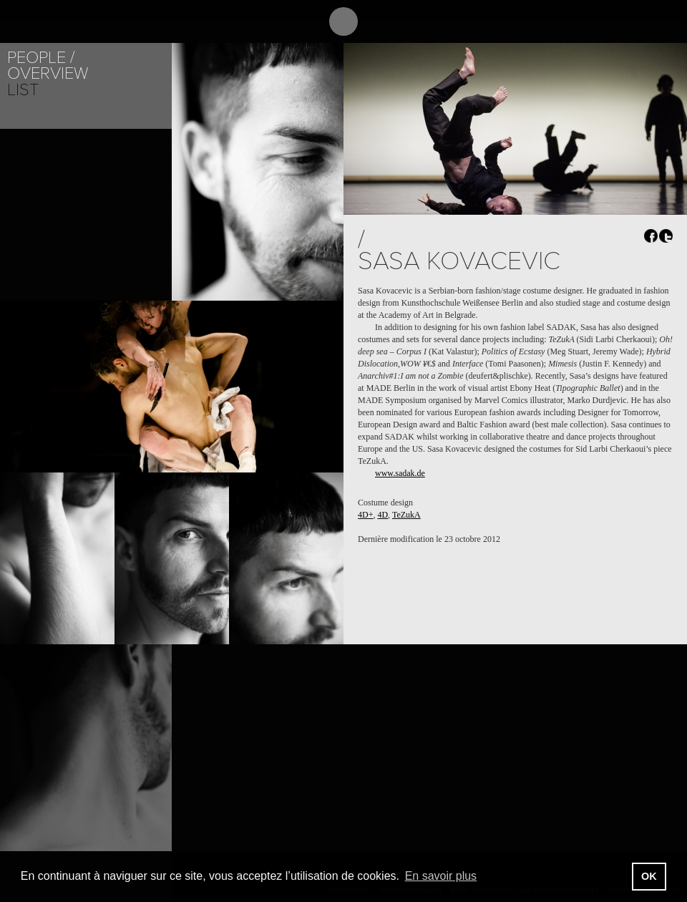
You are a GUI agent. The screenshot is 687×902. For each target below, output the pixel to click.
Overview (47, 73)
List (23, 89)
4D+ (365, 515)
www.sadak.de (400, 473)
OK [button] (649, 876)
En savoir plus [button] (441, 876)
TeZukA (406, 515)
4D (382, 515)
